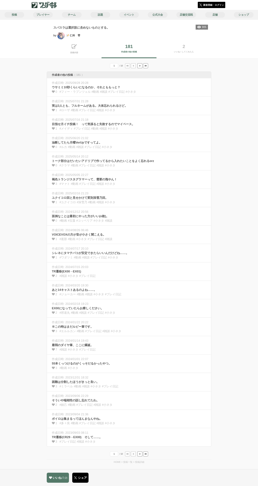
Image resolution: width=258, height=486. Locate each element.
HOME (117, 462)
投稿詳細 (139, 462)
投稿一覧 (127, 462)
